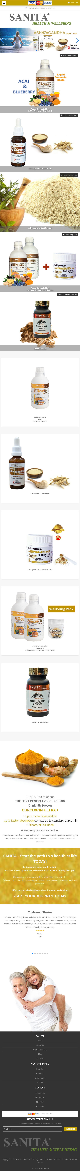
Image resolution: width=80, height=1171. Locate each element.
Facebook (40, 1093)
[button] (36, 50)
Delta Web (45, 1168)
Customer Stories (40, 1050)
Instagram (40, 1097)
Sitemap (40, 1163)
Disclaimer (73, 1160)
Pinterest (40, 1106)
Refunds (57, 1160)
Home (40, 1041)
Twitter (40, 1102)
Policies (40, 1082)
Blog (40, 1054)
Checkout (40, 1073)
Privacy (42, 1160)
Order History (40, 1078)
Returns (50, 1160)
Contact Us (40, 1058)
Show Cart (73, 3)
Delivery (65, 1160)
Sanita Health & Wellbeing (28, 1160)
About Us (40, 1045)
